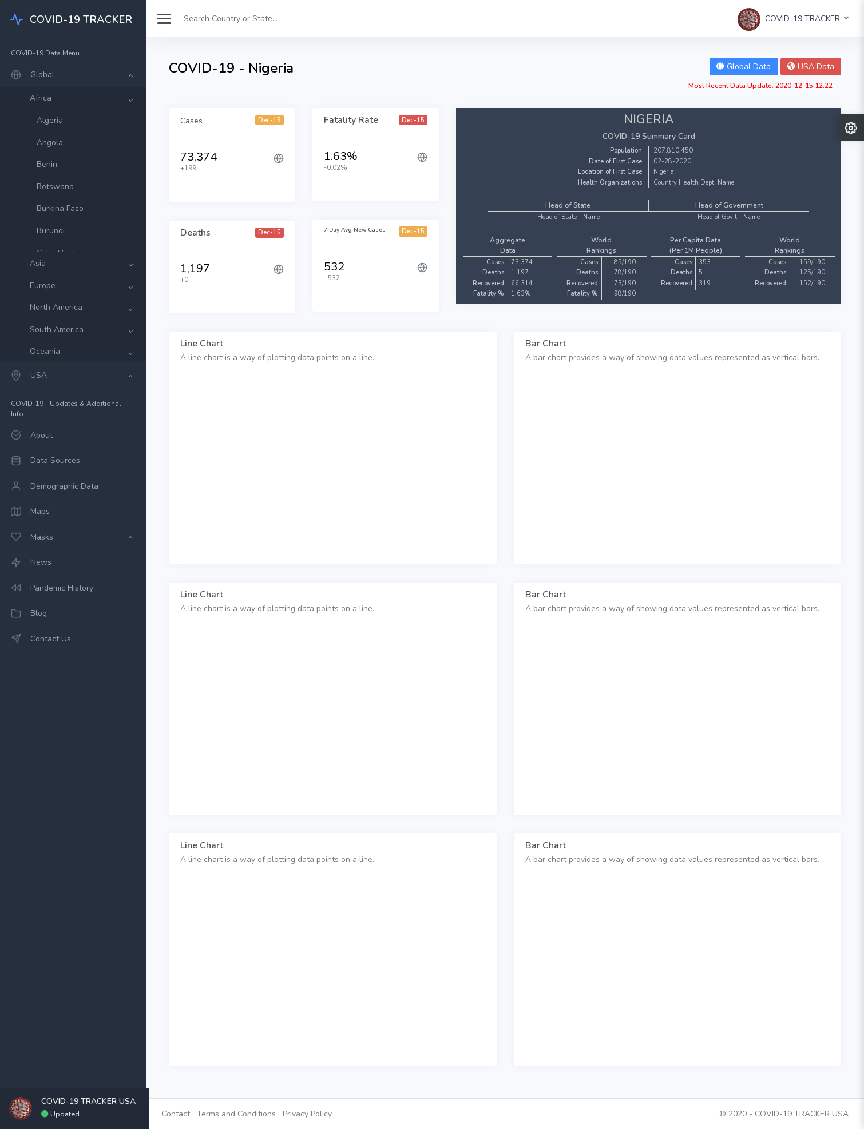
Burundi (53, 230)
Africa (43, 98)
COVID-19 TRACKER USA (802, 1113)
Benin (49, 164)
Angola (52, 142)
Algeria (52, 120)
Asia (41, 263)
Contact (178, 1113)
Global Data (743, 66)
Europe (45, 285)
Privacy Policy (310, 1113)
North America (59, 307)
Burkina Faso (62, 208)
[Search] (236, 18)
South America (59, 329)
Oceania (48, 351)
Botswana (58, 186)
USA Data (810, 66)
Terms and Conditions (239, 1113)
